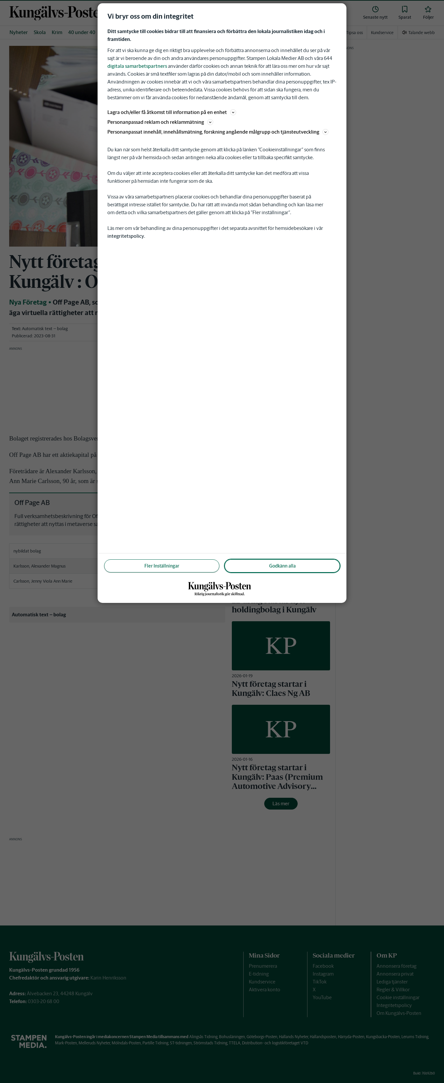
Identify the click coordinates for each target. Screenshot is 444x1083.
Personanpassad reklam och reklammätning (160, 122)
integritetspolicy (125, 236)
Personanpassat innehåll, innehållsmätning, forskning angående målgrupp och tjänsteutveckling (217, 132)
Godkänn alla (282, 566)
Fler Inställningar (161, 566)
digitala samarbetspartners (137, 66)
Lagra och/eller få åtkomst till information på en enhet (171, 112)
